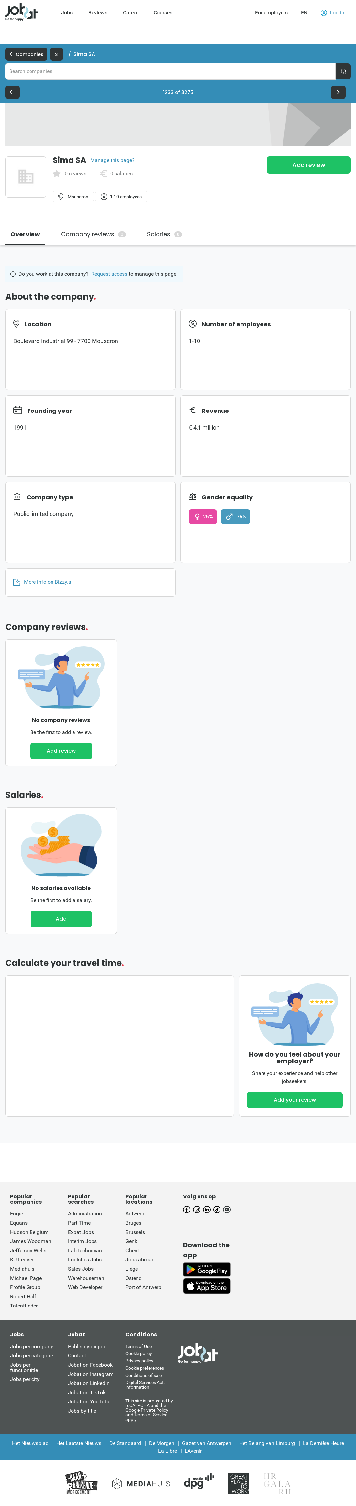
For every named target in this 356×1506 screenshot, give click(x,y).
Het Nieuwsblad (30, 1443)
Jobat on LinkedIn (89, 1383)
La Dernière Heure (323, 1443)
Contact (77, 1356)
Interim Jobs (82, 1241)
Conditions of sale (143, 1375)
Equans (19, 1223)
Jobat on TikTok (87, 1392)
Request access (109, 274)
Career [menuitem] (130, 13)
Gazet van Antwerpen (206, 1443)
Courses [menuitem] (163, 13)
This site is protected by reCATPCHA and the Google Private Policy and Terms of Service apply (149, 1410)
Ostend (133, 1278)
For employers (271, 13)
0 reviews (75, 173)
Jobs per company (31, 1346)
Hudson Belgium (29, 1232)
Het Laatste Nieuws (78, 1443)
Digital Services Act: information (145, 1385)
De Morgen (161, 1443)
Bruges (133, 1223)
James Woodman (30, 1241)
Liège (131, 1269)
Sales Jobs (81, 1269)
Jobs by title (82, 1411)
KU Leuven (22, 1260)
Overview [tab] (25, 234)
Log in (332, 13)
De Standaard (125, 1443)
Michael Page (26, 1278)
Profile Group (25, 1287)
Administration (85, 1214)
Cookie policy (138, 1353)
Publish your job (86, 1346)
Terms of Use (138, 1346)
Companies (26, 54)
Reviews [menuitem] (97, 13)
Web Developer (85, 1287)
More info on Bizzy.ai (43, 582)
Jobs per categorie (31, 1356)
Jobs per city (25, 1379)
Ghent (132, 1250)
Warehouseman (86, 1278)
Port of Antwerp (143, 1287)
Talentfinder (24, 1306)
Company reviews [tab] (93, 234)
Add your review (295, 1100)
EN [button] (304, 13)
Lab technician (85, 1250)
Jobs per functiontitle (24, 1367)
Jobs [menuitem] (67, 13)
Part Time (79, 1223)
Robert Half (23, 1296)
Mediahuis (22, 1269)
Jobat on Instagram (91, 1374)
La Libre (167, 1451)
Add (61, 919)
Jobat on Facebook (90, 1365)
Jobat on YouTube (89, 1402)
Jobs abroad (140, 1260)
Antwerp (134, 1214)
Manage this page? (112, 160)
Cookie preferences (144, 1368)
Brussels (135, 1232)
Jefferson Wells (28, 1250)
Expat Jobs (81, 1232)
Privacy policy (139, 1360)
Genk (131, 1241)
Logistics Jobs (85, 1260)
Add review (308, 165)
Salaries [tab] (164, 234)
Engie (16, 1214)
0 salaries (121, 173)
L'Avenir (193, 1451)
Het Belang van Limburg (267, 1443)
